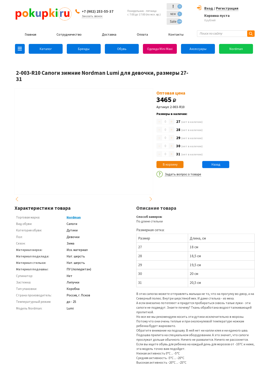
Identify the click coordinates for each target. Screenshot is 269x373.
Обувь (121, 49)
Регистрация (227, 8)
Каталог (46, 49)
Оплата (142, 34)
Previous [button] (17, 199)
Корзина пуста (217, 15)
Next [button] (150, 199)
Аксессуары (198, 49)
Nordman (236, 49)
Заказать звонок (92, 16)
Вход (208, 8)
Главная (30, 34)
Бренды (83, 49)
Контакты (175, 34)
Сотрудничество (69, 34)
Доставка (109, 34)
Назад (215, 164)
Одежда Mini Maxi (159, 49)
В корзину (170, 164)
